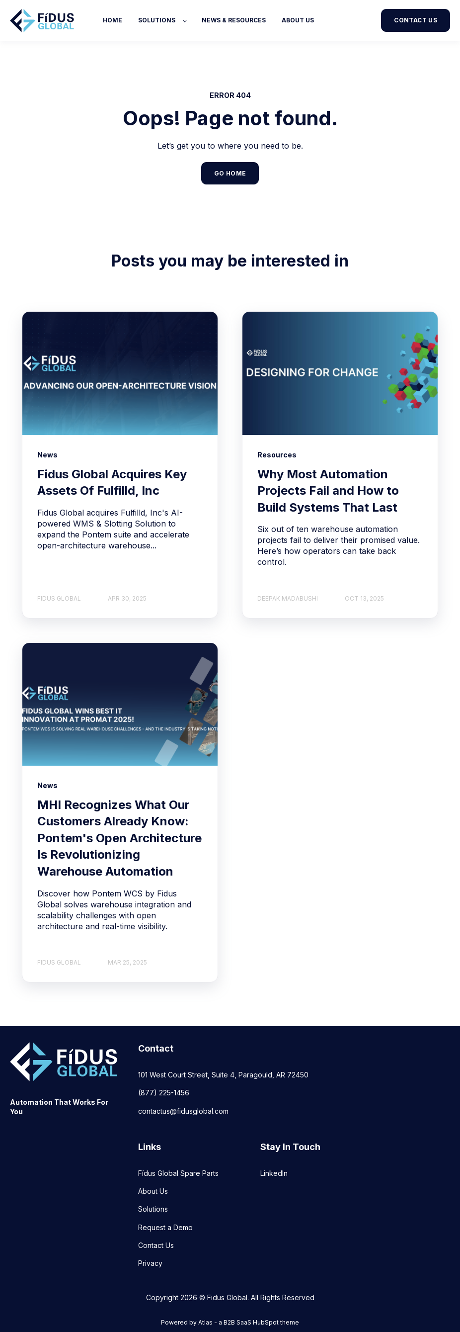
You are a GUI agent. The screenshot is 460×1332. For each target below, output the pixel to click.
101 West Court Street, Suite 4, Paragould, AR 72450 (223, 1074)
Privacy (150, 1263)
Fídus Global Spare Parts (178, 1173)
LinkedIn (274, 1173)
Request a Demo (165, 1227)
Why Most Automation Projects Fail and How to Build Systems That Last (328, 491)
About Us (153, 1191)
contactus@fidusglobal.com (183, 1111)
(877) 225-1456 (163, 1092)
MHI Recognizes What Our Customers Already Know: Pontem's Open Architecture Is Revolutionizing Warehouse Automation (119, 838)
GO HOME (230, 173)
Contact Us (156, 1245)
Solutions (153, 1209)
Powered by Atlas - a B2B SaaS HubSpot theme (230, 1322)
